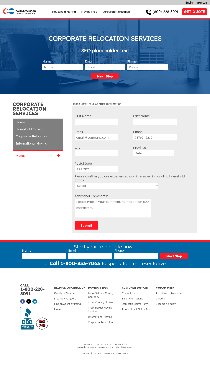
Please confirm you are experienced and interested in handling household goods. (130, 178)
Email (89, 61)
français (202, 2)
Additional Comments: (91, 196)
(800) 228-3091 (165, 11)
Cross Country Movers (100, 302)
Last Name (141, 116)
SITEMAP (86, 353)
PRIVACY (97, 353)
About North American (169, 293)
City (77, 148)
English (189, 2)
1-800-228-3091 (37, 289)
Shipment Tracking (132, 298)
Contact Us (128, 293)
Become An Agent (166, 303)
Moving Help (89, 11)
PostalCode (83, 163)
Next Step (105, 76)
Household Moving (64, 11)
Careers (160, 298)
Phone (132, 61)
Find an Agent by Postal (67, 303)
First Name (83, 116)
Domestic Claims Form (135, 303)
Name (47, 61)
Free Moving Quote (65, 298)
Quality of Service (64, 293)
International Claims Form (137, 309)
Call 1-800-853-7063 (75, 263)
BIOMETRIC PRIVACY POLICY (117, 353)
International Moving (31, 143)
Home (20, 122)
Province (139, 148)
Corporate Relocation (116, 11)
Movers (58, 309)
